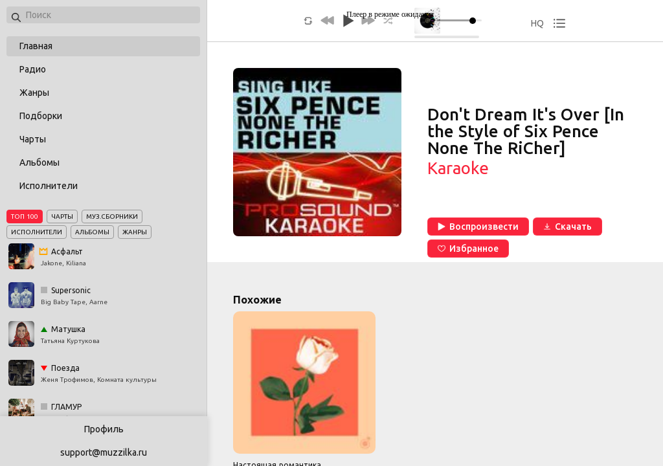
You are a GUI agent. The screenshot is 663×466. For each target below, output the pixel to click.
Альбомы (39, 162)
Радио (32, 69)
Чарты (32, 139)
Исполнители (48, 186)
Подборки (40, 116)
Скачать (567, 226)
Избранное (468, 248)
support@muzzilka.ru (103, 452)
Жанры (34, 92)
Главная (35, 46)
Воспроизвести (478, 226)
